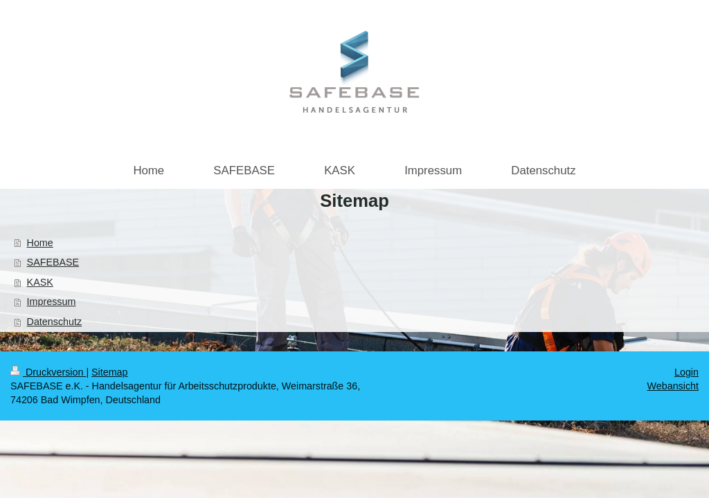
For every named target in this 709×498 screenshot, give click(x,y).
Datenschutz (54, 321)
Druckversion (48, 372)
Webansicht (673, 385)
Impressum (51, 301)
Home (40, 242)
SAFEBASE (53, 262)
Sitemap (109, 372)
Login (686, 372)
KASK (40, 282)
